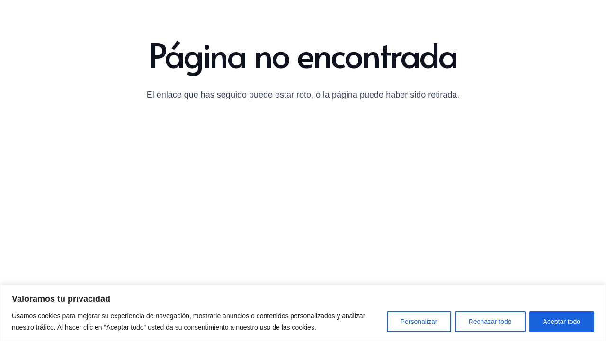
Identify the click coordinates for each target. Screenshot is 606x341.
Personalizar (419, 321)
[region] (303, 313)
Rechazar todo (490, 321)
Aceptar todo (561, 321)
